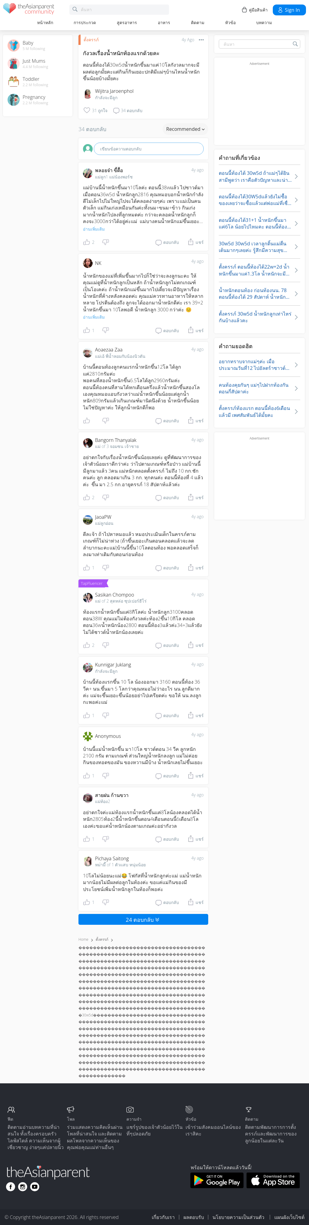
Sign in (288, 10)
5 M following (34, 48)
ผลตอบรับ (193, 1217)
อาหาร (164, 22)
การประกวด (85, 22)
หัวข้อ (230, 22)
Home (83, 939)
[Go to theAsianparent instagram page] (22, 1186)
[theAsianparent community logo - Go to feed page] (28, 10)
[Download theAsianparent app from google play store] (217, 1186)
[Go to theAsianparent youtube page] (34, 1186)
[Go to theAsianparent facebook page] (10, 1186)
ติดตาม (197, 22)
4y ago (197, 170)
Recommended (185, 129)
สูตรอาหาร (127, 22)
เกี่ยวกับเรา (163, 1217)
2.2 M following (35, 85)
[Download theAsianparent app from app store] (273, 1186)
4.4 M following (35, 67)
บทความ (264, 22)
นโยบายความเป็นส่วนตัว (239, 1217)
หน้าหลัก (45, 22)
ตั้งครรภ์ (91, 40)
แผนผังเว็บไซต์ (289, 1217)
